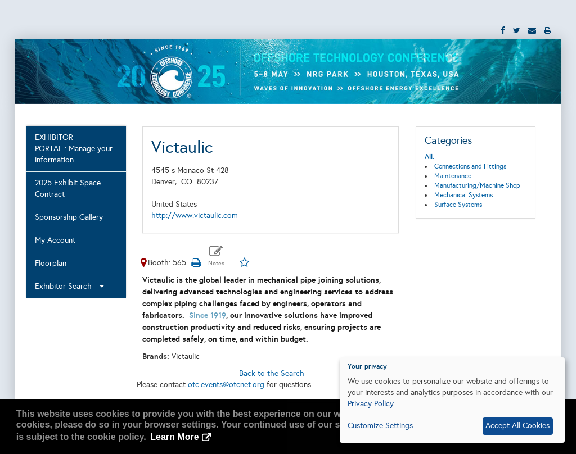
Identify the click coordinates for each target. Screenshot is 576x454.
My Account (55, 240)
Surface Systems (458, 204)
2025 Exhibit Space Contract (68, 188)
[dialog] (452, 400)
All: (429, 156)
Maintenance (452, 176)
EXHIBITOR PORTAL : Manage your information (73, 149)
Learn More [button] (174, 437)
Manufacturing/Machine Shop (477, 185)
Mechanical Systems (463, 195)
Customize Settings (380, 425)
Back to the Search (271, 373)
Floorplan (50, 263)
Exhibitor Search (69, 286)
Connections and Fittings (470, 166)
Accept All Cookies (517, 425)
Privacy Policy (371, 403)
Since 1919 (207, 315)
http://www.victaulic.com (194, 215)
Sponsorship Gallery (69, 217)
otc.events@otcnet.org (226, 384)
